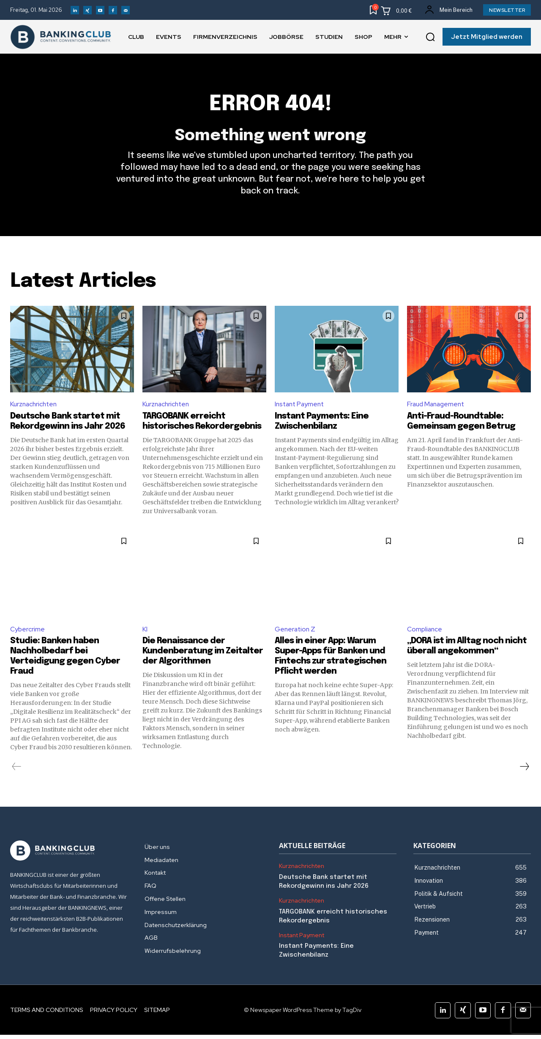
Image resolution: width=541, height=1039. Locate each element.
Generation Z (296, 632)
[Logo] (69, 855)
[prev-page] (16, 770)
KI (145, 632)
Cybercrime (27, 632)
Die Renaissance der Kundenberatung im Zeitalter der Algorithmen (202, 655)
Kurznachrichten (35, 407)
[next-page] (524, 770)
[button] (430, 37)
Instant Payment (301, 407)
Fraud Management (437, 407)
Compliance (425, 632)
